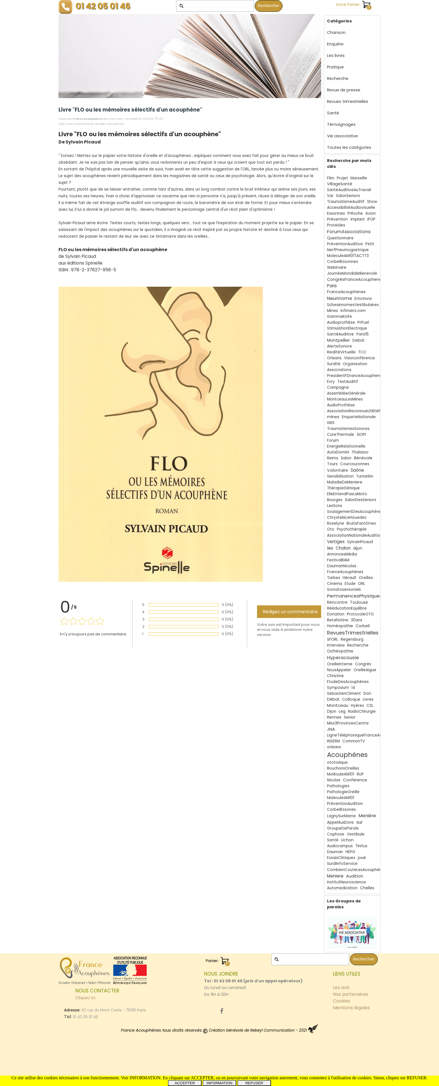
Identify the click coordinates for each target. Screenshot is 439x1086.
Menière (367, 816)
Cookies (341, 1001)
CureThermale (340, 434)
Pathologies (338, 786)
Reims (332, 458)
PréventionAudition (345, 803)
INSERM (333, 741)
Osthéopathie (340, 651)
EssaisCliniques (341, 857)
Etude (350, 583)
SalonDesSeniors (360, 500)
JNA (331, 729)
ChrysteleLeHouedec (347, 517)
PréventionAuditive (345, 244)
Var (330, 195)
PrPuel (363, 322)
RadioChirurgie (362, 711)
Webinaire (336, 267)
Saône (357, 470)
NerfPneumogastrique (348, 250)
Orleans (334, 358)
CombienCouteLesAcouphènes (356, 869)
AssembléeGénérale (346, 393)
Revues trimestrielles (347, 101)
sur (359, 822)
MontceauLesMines (345, 399)
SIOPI (361, 434)
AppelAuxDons (340, 822)
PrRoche (355, 213)
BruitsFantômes (361, 523)
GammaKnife (339, 316)
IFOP (371, 219)
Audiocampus (340, 846)
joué (362, 857)
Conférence (355, 780)
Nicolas (333, 780)
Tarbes (333, 577)
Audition (354, 876)
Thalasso (360, 452)
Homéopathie (340, 626)
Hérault (349, 577)
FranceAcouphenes (346, 292)
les (330, 548)
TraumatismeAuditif (346, 201)
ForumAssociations (348, 231)
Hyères (357, 705)
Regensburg (352, 639)
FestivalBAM (338, 560)
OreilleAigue (365, 670)
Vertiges (100, 124)
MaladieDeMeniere (344, 482)
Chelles (367, 888)
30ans (356, 620)
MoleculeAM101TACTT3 (348, 255)
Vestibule (356, 834)
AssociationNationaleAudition (354, 535)
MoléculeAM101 (340, 774)
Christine (335, 676)
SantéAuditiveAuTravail (349, 190)
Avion (370, 213)
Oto (330, 529)
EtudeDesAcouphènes (348, 681)
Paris (332, 286)
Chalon (343, 548)
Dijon (331, 711)
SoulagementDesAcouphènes (355, 511)
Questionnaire (340, 238)
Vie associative (342, 136)
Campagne (338, 387)
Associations (339, 369)
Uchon (347, 840)
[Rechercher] (215, 6)
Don (367, 693)
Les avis (341, 987)
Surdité (333, 364)
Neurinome (339, 298)
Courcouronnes (354, 464)
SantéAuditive (340, 334)
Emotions (363, 298)
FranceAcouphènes (345, 572)
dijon (357, 548)
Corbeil (363, 626)
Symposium (338, 687)
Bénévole (363, 458)
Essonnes (336, 213)
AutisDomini (338, 452)
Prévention (337, 219)
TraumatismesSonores (348, 428)
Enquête (335, 44)
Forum (333, 440)
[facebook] (222, 1011)
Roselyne (335, 523)
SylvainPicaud (84, 124)
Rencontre (337, 602)
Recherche (337, 78)
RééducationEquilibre (347, 608)
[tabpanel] (254, 984)
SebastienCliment (344, 693)
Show (372, 201)
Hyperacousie (343, 657)
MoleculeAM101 (340, 797)
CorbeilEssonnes (342, 261)
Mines (332, 310)
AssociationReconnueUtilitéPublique (360, 411)
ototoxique (337, 762)
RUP (360, 774)
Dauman (335, 852)
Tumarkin (364, 476)
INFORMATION (219, 1083)
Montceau (337, 705)
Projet (342, 178)
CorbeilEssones (341, 809)
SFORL (332, 639)
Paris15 (362, 334)
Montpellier (338, 340)
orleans (334, 747)
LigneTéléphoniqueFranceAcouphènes (364, 735)
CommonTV (353, 741)
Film (330, 178)
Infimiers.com (353, 310)
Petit (369, 244)
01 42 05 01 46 (103, 6)
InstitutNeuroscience (346, 882)
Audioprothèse (341, 322)
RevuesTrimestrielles (353, 632)
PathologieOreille (343, 792)
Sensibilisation (340, 476)
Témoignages (341, 124)
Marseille (359, 178)
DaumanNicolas (341, 566)
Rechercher (268, 5)
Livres (70, 124)
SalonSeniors (348, 195)
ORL (361, 583)
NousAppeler (339, 670)
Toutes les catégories (349, 147)
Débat (333, 699)
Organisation (355, 364)
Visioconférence (359, 358)
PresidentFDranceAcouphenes (355, 375)
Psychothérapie (351, 529)
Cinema (334, 583)
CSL (369, 705)
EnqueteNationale (359, 417)
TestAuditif (347, 381)
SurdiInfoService (342, 863)
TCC (362, 352)
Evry (331, 381)
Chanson (336, 32)
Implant (358, 219)
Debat (358, 340)
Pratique (335, 67)
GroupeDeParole (343, 828)
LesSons (334, 505)
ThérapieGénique (343, 488)
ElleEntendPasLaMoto (347, 494)
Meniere (335, 876)
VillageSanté (339, 184)
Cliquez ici (85, 998)
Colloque (351, 699)
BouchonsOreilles (343, 768)
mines (333, 417)
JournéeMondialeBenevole (352, 273)
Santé (333, 113)
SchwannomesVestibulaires (353, 304)
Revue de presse (343, 90)
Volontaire (337, 470)
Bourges (334, 500)
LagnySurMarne (341, 816)
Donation (335, 614)
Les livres (336, 55)
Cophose (335, 834)
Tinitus (361, 846)
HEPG (350, 852)
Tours (332, 464)
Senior (350, 717)
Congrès (363, 664)
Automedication (342, 888)
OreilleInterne (339, 664)
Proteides (336, 225)
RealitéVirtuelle (341, 352)
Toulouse (359, 602)
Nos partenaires (350, 994)
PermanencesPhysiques (354, 596)
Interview (336, 645)
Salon (346, 458)
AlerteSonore (339, 346)
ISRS (331, 422)
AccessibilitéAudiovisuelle (351, 207)
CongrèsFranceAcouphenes (355, 279)
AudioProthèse (341, 405)
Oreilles (366, 577)
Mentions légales (351, 1007)
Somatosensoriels (344, 589)
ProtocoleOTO (360, 614)
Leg (342, 711)
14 (353, 687)
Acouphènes (115, 124)
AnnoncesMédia (342, 554)
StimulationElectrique (347, 328)
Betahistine (337, 620)
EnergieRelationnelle (346, 446)
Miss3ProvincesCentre (348, 723)
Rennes (334, 717)
